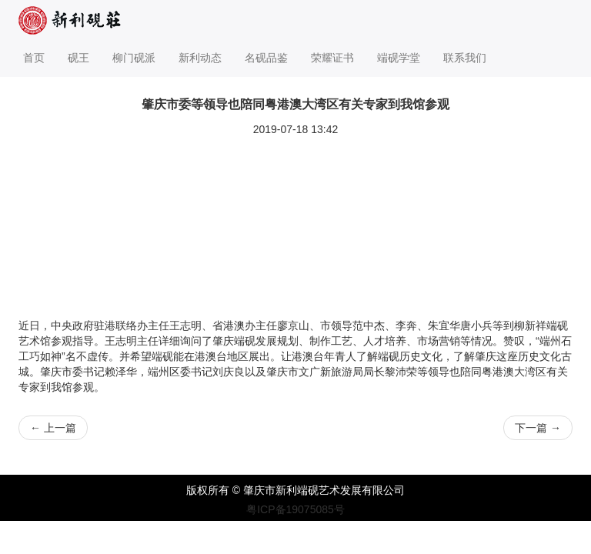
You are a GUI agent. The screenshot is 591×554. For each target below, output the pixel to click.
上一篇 (53, 428)
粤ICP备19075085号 (295, 509)
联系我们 (464, 58)
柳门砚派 (133, 58)
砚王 (78, 58)
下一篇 (538, 428)
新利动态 (200, 58)
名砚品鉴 (266, 58)
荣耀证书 (332, 58)
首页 (34, 58)
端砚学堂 (398, 58)
